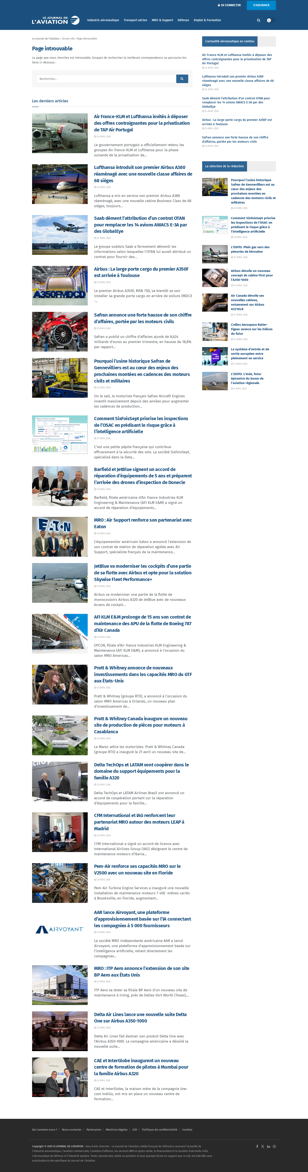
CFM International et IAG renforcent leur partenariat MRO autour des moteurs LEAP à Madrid (139, 822)
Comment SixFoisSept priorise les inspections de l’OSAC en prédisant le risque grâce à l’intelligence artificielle (141, 425)
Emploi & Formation (207, 20)
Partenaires (93, 1129)
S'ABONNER (261, 5)
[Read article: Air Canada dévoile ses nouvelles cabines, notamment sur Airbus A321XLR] (215, 302)
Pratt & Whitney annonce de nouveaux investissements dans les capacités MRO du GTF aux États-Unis (143, 674)
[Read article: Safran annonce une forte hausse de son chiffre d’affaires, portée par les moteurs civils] (60, 332)
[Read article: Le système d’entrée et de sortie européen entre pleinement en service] (215, 356)
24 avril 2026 (102, 136)
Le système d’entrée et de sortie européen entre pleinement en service (250, 353)
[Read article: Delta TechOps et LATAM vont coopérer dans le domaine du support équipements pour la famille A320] (60, 781)
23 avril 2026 (102, 282)
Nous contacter (71, 1129)
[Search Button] (258, 20)
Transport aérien (135, 20)
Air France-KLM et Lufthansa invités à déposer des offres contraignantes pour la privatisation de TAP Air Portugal (142, 123)
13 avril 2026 (239, 363)
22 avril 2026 (102, 1027)
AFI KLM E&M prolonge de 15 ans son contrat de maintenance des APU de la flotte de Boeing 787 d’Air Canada (142, 623)
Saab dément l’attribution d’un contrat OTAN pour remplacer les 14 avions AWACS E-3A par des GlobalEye (140, 224)
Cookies (187, 1129)
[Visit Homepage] (56, 20)
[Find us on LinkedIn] (268, 1146)
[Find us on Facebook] (257, 1146)
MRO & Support (162, 20)
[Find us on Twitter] (262, 1146)
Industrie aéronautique (103, 20)
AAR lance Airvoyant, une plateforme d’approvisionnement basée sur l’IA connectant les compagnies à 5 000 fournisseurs (142, 919)
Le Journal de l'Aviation (45, 38)
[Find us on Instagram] (274, 1146)
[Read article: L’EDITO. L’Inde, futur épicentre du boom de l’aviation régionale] (215, 381)
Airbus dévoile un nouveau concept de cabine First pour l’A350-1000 (252, 275)
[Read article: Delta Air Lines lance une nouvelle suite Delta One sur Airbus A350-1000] (60, 1031)
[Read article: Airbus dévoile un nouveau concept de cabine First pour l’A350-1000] (215, 278)
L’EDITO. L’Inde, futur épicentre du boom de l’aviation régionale (247, 378)
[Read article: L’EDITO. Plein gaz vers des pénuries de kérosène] (215, 254)
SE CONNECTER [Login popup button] (229, 5)
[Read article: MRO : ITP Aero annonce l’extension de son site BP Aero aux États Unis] (60, 985)
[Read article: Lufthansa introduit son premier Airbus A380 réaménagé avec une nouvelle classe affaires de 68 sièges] (60, 184)
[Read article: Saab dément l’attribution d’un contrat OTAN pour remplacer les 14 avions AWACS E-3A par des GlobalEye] (60, 235)
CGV (134, 1129)
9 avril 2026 (239, 388)
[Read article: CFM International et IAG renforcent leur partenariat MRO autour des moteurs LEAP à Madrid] (60, 832)
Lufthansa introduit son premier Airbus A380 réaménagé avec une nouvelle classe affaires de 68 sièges (143, 173)
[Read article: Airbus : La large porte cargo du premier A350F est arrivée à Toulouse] (60, 286)
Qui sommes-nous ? (44, 1129)
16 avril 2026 (239, 257)
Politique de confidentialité (159, 1129)
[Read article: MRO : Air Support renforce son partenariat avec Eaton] (60, 537)
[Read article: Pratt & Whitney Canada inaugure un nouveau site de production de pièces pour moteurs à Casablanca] (60, 735)
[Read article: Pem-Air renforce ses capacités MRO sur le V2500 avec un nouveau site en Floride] (60, 883)
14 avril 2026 (239, 285)
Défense (183, 20)
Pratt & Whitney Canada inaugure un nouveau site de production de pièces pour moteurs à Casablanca (141, 725)
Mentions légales (116, 1129)
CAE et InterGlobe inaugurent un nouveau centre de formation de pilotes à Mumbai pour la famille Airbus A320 (141, 1067)
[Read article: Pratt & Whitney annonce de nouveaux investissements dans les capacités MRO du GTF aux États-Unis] (60, 684)
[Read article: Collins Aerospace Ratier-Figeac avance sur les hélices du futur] (215, 332)
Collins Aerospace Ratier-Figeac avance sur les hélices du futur (251, 329)
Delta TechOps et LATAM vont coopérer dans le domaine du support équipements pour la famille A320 (141, 771)
